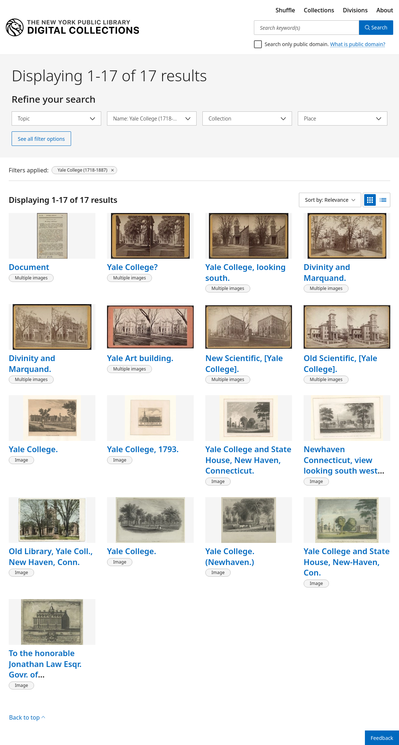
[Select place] (342, 118)
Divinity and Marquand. (327, 272)
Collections (319, 10)
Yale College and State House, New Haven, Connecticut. (248, 459)
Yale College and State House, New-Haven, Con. (347, 561)
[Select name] (152, 118)
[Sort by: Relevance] (330, 200)
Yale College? (132, 266)
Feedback (382, 737)
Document (29, 266)
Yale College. (33, 448)
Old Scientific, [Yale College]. (340, 363)
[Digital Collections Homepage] (72, 28)
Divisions (355, 10)
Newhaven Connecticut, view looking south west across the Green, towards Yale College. (345, 470)
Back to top (27, 717)
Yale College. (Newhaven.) (230, 556)
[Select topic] (56, 118)
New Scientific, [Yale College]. (244, 363)
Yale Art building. (140, 357)
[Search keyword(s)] (306, 27)
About (385, 10)
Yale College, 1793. (143, 448)
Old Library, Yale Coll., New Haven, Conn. (51, 556)
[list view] (383, 200)
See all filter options (41, 138)
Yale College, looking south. (245, 272)
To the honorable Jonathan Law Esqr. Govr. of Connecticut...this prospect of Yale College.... (45, 679)
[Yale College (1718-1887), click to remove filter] (84, 170)
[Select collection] (247, 118)
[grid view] (370, 200)
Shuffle (285, 10)
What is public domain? (357, 44)
